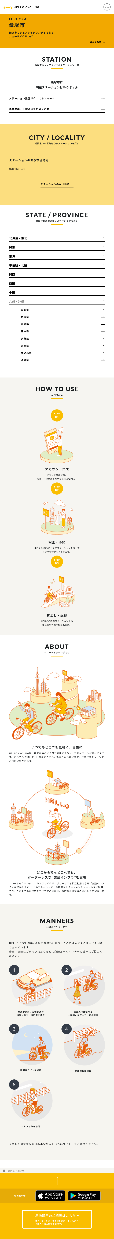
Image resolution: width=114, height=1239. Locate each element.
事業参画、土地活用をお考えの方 (29, 109)
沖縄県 (25, 360)
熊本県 (25, 331)
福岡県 (25, 310)
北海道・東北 (18, 238)
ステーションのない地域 (55, 184)
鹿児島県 (26, 353)
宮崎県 (25, 345)
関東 (12, 247)
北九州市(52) (17, 169)
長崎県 (25, 324)
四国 (12, 283)
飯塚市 (20, 1170)
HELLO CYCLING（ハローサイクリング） (21, 8)
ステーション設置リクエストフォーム (32, 98)
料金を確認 (96, 42)
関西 (12, 274)
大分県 (25, 338)
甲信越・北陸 (18, 265)
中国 (12, 292)
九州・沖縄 (16, 301)
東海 (12, 256)
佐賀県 (25, 317)
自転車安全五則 (44, 1144)
